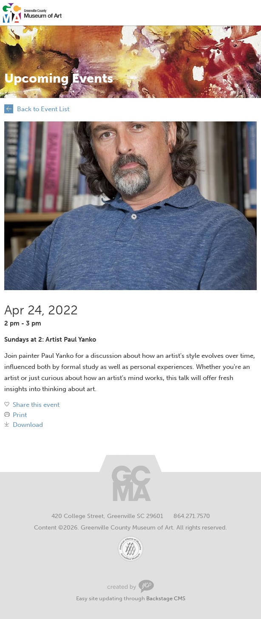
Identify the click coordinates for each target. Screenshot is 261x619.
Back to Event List (43, 109)
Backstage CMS (165, 598)
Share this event (36, 405)
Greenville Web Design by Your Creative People (130, 586)
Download (28, 425)
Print (20, 415)
